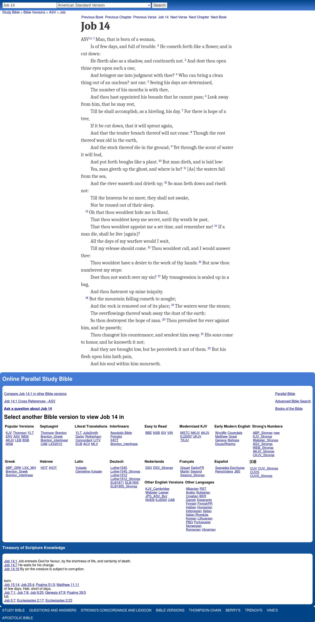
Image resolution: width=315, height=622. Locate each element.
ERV (9, 436)
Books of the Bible (289, 409)
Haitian (191, 507)
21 (202, 334)
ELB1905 (132, 482)
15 (149, 247)
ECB (78, 444)
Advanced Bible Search (293, 401)
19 (172, 305)
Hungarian (204, 507)
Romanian (193, 529)
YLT (31, 433)
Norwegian (193, 526)
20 (163, 319)
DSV (148, 468)
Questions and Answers (52, 610)
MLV (94, 444)
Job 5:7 (10, 600)
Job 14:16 (11, 569)
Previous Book (92, 17)
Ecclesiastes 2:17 (30, 600)
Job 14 (163, 17)
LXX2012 (55, 444)
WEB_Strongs (263, 447)
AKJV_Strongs (263, 451)
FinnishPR (205, 503)
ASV (16, 436)
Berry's (233, 610)
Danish (191, 500)
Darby (79, 436)
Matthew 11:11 (68, 585)
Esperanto (204, 500)
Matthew (221, 436)
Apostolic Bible (17, 618)
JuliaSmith (90, 433)
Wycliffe (220, 433)
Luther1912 (118, 475)
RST (203, 488)
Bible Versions (34, 12)
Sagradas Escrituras (230, 468)
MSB (9, 444)
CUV (253, 468)
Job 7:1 (10, 592)
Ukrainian (208, 529)
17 (159, 276)
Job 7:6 (22, 592)
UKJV (197, 436)
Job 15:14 (11, 585)
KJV (9, 433)
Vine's (272, 610)
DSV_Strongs (163, 468)
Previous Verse (144, 17)
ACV (86, 444)
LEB (18, 440)
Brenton (61, 433)
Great (233, 436)
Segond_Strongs (192, 475)
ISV (163, 433)
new (277, 433)
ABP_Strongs (263, 433)
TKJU (184, 440)
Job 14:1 (11, 561)
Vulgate (80, 468)
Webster (151, 492)
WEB (24, 436)
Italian (207, 511)
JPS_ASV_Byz (156, 496)
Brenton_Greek (52, 436)
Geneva (221, 440)
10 (160, 161)
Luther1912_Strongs (125, 479)
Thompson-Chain (205, 610)
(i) (90, 38)
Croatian (192, 496)
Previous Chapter (118, 17)
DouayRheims (225, 444)
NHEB (150, 500)
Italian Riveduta (197, 514)
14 (215, 226)
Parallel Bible (285, 394)
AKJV (10, 440)
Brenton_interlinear (54, 440)
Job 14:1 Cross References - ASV (29, 401)
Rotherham (93, 436)
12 (165, 182)
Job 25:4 (27, 585)
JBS (237, 471)
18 (87, 298)
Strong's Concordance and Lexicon (116, 610)
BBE (148, 433)
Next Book (219, 17)
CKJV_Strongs (264, 455)
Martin (184, 471)
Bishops (233, 440)
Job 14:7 (11, 565)
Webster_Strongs (265, 440)
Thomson (19, 433)
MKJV (195, 433)
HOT (44, 468)
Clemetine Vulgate (88, 471)
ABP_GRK (13, 468)
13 (87, 211)
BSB (26, 440)
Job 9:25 (37, 592)
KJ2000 (186, 436)
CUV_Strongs (268, 468)
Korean (191, 518)
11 (185, 168)
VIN (170, 433)
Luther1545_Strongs (125, 471)
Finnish (191, 503)
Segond (196, 471)
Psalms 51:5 (45, 585)
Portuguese (202, 522)
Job (62, 12)
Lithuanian (205, 518)
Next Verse (178, 17)
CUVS (254, 472)
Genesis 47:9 (55, 592)
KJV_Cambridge (157, 488)
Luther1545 (118, 468)
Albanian (192, 488)
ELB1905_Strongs (123, 486)
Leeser (163, 492)
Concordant (83, 440)
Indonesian (194, 511)
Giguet (185, 468)
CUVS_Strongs (261, 476)
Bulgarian (203, 492)
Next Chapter (199, 17)
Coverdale (235, 433)
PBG (189, 522)
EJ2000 (161, 500)
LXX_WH (29, 468)
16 (200, 262)
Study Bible (11, 12)
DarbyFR (197, 468)
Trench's (253, 610)
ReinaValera (224, 471)
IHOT (114, 440)
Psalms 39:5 (76, 592)
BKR (202, 496)
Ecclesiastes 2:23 (59, 600)
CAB (44, 444)
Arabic (190, 492)
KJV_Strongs (262, 436)
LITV (96, 440)
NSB (156, 433)
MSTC (185, 433)
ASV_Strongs (263, 444)
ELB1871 (117, 482)
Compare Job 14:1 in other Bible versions (35, 394)
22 (209, 348)
